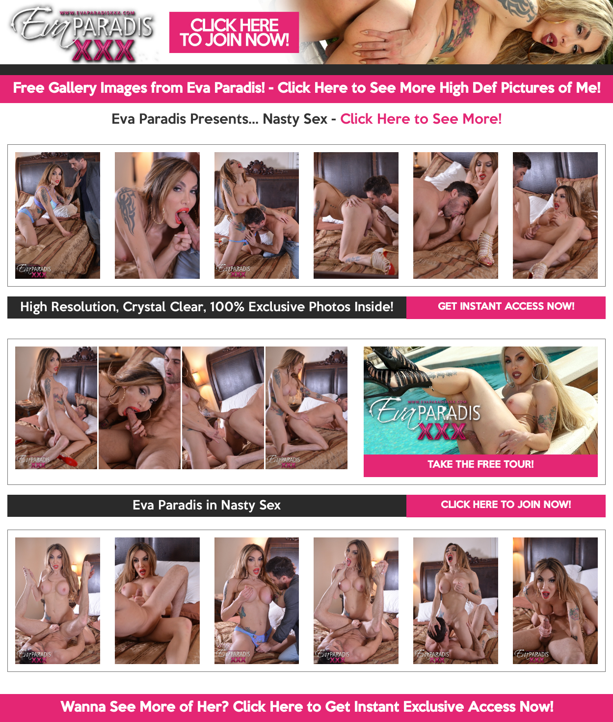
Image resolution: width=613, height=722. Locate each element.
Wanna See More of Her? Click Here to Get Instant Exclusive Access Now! (306, 707)
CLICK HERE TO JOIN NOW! (506, 505)
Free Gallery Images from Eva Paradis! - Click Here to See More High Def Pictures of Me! (306, 88)
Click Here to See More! (421, 119)
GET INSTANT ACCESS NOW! (506, 307)
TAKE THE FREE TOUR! (480, 465)
